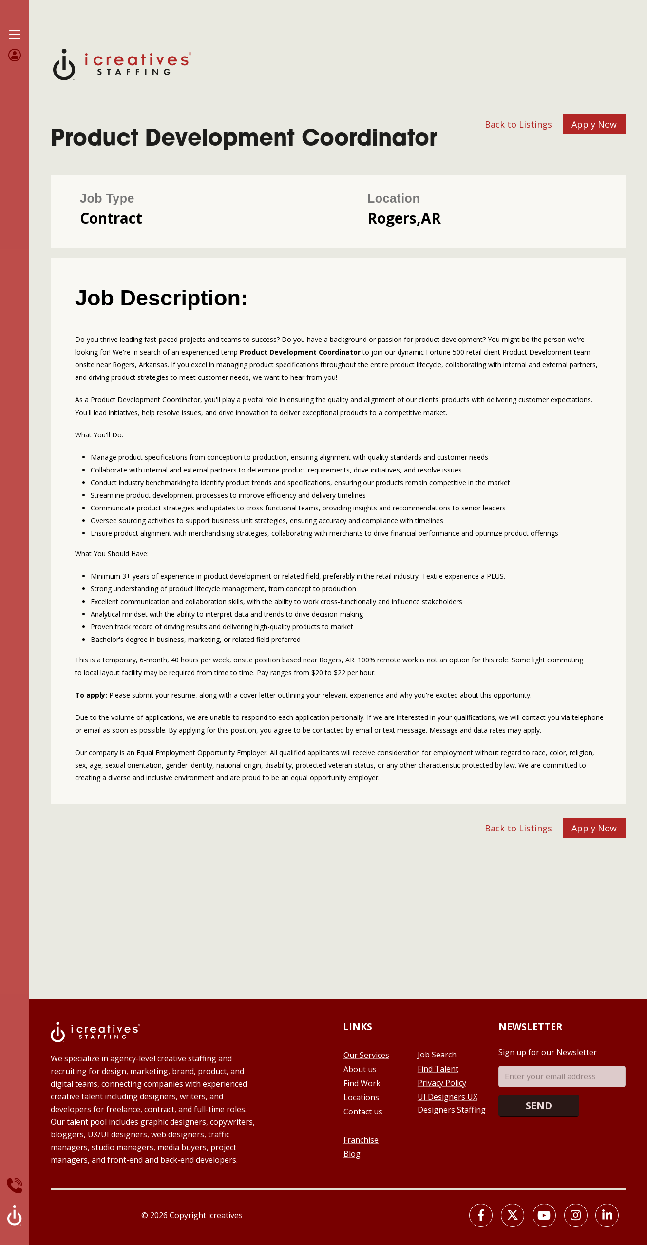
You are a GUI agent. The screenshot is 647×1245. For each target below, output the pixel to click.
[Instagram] (576, 1215)
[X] (512, 1215)
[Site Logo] (122, 63)
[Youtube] (544, 1215)
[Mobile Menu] (14, 35)
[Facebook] (481, 1215)
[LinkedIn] (607, 1215)
